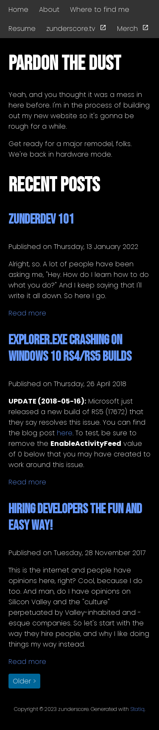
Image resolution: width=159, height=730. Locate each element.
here (65, 433)
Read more (27, 313)
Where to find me (99, 9)
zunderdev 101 (41, 219)
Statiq (137, 709)
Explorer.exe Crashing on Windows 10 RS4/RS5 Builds (69, 348)
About (49, 9)
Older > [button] (24, 681)
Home (18, 9)
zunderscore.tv (76, 28)
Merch (133, 28)
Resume (22, 28)
